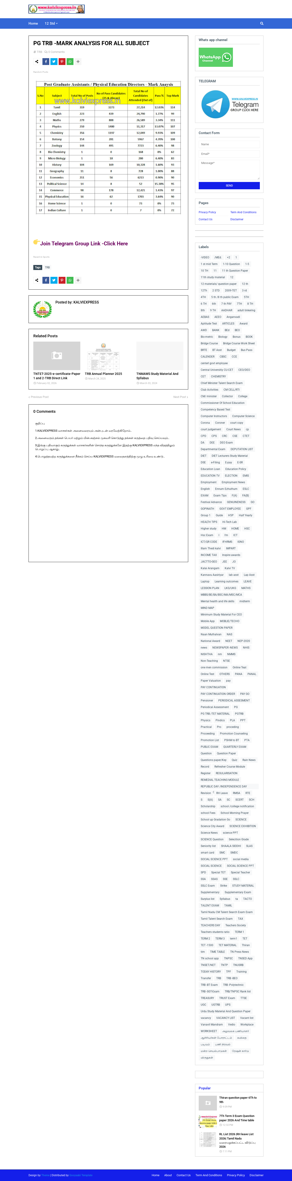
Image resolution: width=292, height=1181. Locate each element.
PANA (238, 674)
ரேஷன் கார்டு (240, 1051)
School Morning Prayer (235, 813)
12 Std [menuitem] (50, 23)
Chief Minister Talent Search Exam (222, 383)
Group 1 (206, 515)
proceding (233, 727)
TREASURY (207, 998)
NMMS (231, 654)
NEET (228, 641)
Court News (233, 429)
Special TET (218, 872)
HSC (247, 528)
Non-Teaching (209, 660)
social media (241, 859)
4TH (203, 297)
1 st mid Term (209, 264)
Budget (231, 350)
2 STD (216, 290)
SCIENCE (241, 819)
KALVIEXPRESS (86, 301)
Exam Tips (220, 495)
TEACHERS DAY (210, 925)
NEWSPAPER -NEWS (225, 647)
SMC (222, 852)
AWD (204, 330)
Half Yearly (245, 515)
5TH (246, 297)
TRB (39, 52)
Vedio (231, 1024)
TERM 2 (205, 938)
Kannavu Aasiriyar (212, 574)
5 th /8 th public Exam (225, 297)
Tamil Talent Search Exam (217, 918)
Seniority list (208, 846)
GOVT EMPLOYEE (230, 508)
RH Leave (222, 793)
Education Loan (210, 469)
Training (241, 971)
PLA (232, 720)
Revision (206, 793)
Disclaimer (236, 219)
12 (231, 277)
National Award (210, 641)
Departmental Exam (213, 449)
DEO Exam (226, 442)
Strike (223, 885)
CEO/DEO (244, 369)
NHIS (246, 647)
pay (228, 680)
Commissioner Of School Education (223, 403)
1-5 (247, 264)
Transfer (206, 978)
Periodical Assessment (215, 707)
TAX (240, 918)
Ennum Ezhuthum (226, 489)
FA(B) (245, 495)
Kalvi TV (230, 568)
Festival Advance (211, 502)
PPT (242, 720)
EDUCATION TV (210, 475)
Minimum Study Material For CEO (221, 614)
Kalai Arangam (210, 568)
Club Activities (209, 389)
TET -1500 (207, 945)
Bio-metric (207, 336)
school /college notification (237, 806)
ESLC (246, 489)
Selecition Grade (239, 839)
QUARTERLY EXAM (234, 746)
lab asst (234, 574)
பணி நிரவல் (222, 1044)
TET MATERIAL (228, 945)
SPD (203, 872)
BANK (215, 330)
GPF (248, 508)
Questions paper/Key (214, 760)
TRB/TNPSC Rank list (238, 991)
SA (220, 799)
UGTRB (215, 1004)
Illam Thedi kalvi (211, 548)
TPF (228, 971)
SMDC (234, 852)
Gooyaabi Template (80, 1175)
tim (203, 951)
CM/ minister (209, 396)
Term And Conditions (243, 212)
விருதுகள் (207, 1057)
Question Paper (226, 753)
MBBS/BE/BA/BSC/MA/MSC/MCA (221, 594)
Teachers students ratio (215, 932)
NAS (229, 634)
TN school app (210, 958)
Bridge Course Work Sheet (239, 343)
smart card (207, 852)
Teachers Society (235, 925)
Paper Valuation (211, 680)
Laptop (205, 581)
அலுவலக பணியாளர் (235, 1031)
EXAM (204, 495)
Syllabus (225, 899)
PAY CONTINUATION (213, 687)
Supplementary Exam (238, 892)
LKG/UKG (230, 588)
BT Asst (217, 350)
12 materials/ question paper (219, 284)
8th (203, 310)
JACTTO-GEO (209, 561)
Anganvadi (233, 317)
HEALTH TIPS (209, 522)
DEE (212, 442)
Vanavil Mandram (212, 1024)
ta (236, 899)
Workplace (246, 1024)
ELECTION (231, 475)
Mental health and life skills (217, 601)
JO (234, 561)
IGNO (240, 541)
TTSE (243, 998)
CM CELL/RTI (232, 389)
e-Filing (215, 462)
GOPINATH (207, 508)
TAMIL (228, 905)
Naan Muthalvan (211, 634)
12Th (204, 290)
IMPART (231, 548)
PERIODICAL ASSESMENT (234, 700)
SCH (251, 799)
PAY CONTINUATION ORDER (218, 694)
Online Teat (239, 667)
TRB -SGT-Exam (210, 991)
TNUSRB (238, 965)
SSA (203, 879)
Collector (227, 396)
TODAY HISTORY (211, 971)
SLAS (249, 846)
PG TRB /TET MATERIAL (215, 713)
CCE (234, 356)
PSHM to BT (231, 740)
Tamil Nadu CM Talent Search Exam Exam (227, 912)
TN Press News (239, 951)
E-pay (228, 462)
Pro (219, 727)
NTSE (226, 660)
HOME (235, 528)
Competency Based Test (215, 409)
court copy (236, 422)
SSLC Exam (208, 885)
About (168, 1175)
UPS (227, 1004)
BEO (237, 330)
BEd (227, 330)
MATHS (245, 588)
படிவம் (205, 1044)
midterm (245, 601)
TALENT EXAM (210, 905)
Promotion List (210, 740)
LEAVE (248, 581)
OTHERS (224, 674)
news (204, 647)
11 (215, 270)
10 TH (204, 270)
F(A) (234, 495)
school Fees (208, 813)
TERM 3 (220, 938)
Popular (205, 1088)
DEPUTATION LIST (242, 449)
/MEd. (218, 257)
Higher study (208, 528)
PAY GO (244, 694)
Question (206, 753)
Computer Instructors (214, 416)
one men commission (214, 667)
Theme (45, 1175)
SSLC (236, 879)
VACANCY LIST (225, 1018)
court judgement (211, 429)
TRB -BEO (231, 978)
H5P (231, 515)
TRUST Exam (227, 998)
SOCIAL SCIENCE (211, 865)
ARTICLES (228, 323)
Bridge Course (209, 343)
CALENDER (207, 356)
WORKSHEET (209, 1031)
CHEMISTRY (218, 376)
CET (203, 376)
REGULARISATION (226, 773)
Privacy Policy (207, 212)
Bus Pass (246, 350)
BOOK (249, 336)
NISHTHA (207, 654)
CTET (246, 436)
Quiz (234, 760)
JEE (224, 561)
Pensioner (207, 700)
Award (244, 323)
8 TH (250, 303)
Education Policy (235, 469)
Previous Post (40, 395)
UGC (203, 1004)
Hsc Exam (207, 535)
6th (214, 303)
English (205, 489)
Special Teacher (240, 872)
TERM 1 (239, 932)
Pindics (220, 720)
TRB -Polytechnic (233, 984)
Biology (222, 336)
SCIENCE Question (212, 839)
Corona (205, 422)
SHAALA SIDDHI (231, 846)
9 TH (213, 310)
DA (202, 442)
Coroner (220, 422)
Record (205, 766)
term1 (233, 938)
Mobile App (208, 621)
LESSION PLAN (210, 588)
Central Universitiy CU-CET (217, 369)
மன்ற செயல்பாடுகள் (214, 1051)
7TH (239, 303)
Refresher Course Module (229, 766)
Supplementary (210, 892)
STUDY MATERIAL (243, 885)
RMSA (236, 793)
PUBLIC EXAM (209, 746)
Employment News (233, 482)
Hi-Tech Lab (229, 522)
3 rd (244, 290)
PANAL (252, 674)
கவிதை (242, 1037)
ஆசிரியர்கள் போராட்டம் (216, 1037)
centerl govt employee (214, 363)
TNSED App (245, 958)
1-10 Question (231, 264)
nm (220, 654)
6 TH (204, 303)
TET (244, 938)
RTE (247, 793)
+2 (228, 257)
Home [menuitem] (33, 23)
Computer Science (243, 416)
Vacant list (246, 1018)
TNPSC (228, 958)
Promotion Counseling (234, 733)
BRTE (204, 350)
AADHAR (226, 310)
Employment (208, 482)
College (242, 396)
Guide (219, 515)
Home (155, 1175)
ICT (235, 535)
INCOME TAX (209, 555)
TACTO (247, 899)
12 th (245, 284)
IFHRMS (227, 541)
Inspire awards (231, 555)
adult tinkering (246, 310)
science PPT (230, 832)
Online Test (207, 674)
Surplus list (207, 899)
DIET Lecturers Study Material (230, 455)
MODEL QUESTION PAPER (216, 627)
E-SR (240, 462)
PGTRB (239, 713)
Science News (209, 832)
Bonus (236, 336)
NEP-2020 (243, 641)
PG (236, 707)
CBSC (223, 356)
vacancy (206, 1018)
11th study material (213, 277)
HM (224, 528)
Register (206, 773)
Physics (205, 720)
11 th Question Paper (235, 270)
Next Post (179, 395)
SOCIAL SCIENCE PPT (214, 859)
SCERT (239, 799)
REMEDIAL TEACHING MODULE (220, 779)
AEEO (217, 317)
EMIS (246, 475)
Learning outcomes (226, 581)
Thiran (246, 945)
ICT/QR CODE (209, 541)
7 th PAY (226, 303)
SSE (225, 879)
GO (252, 502)
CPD (203, 436)
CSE (234, 436)
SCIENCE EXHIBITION (242, 826)
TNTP (224, 965)
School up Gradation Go (215, 819)
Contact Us (205, 219)
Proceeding (208, 733)
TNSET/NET (208, 965)
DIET (203, 455)
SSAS (214, 879)
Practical (206, 727)
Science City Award (212, 826)
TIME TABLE (217, 951)
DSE (203, 462)
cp (247, 429)
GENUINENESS (236, 502)
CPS (214, 436)
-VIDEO (205, 257)
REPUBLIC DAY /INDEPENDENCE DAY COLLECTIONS (224, 787)
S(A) (210, 799)
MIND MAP (207, 608)
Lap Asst (249, 574)
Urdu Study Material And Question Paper (225, 1011)
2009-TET (231, 290)
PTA (247, 740)
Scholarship (208, 806)
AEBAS (205, 317)
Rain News (249, 760)
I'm (226, 535)
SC (228, 799)
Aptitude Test (209, 323)
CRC (224, 436)
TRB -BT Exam (209, 984)
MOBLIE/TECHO (229, 621)
